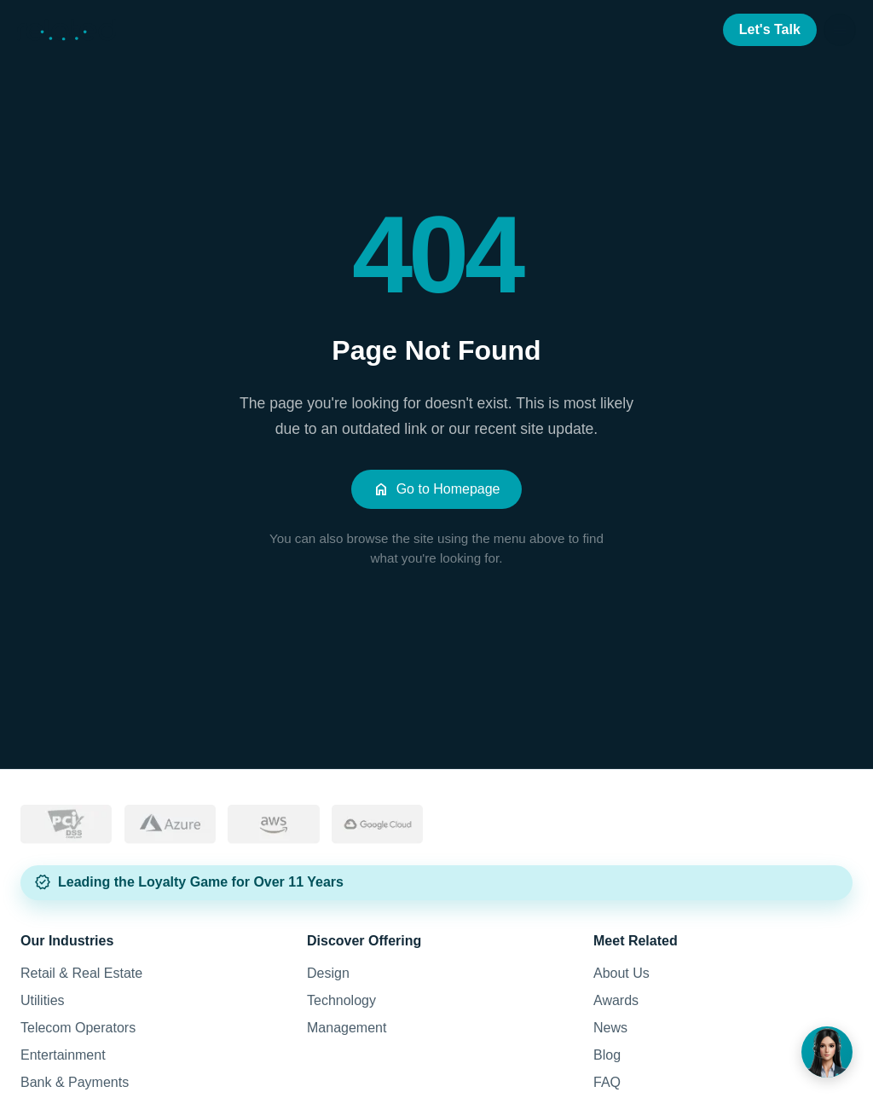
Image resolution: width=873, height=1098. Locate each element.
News (610, 1027)
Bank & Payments (74, 1082)
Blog (607, 1055)
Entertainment (63, 1055)
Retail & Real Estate (81, 973)
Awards (616, 1000)
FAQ (607, 1082)
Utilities (42, 1000)
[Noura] (827, 1052)
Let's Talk (770, 29)
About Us (621, 973)
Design (328, 973)
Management (346, 1027)
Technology (341, 1000)
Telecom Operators (78, 1027)
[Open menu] (840, 30)
